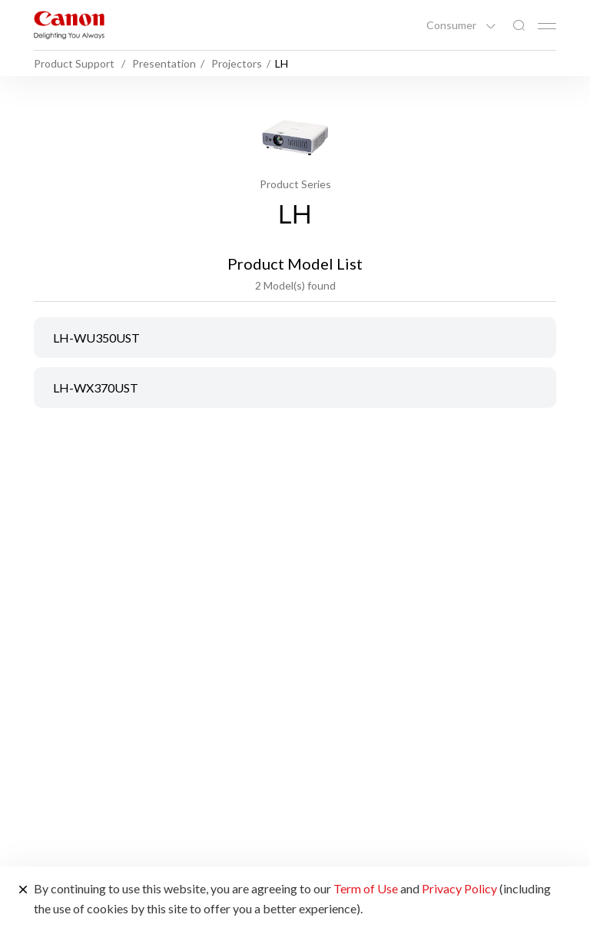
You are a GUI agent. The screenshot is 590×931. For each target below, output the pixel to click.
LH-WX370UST (95, 387)
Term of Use (365, 888)
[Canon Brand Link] (69, 25)
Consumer (452, 25)
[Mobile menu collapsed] (547, 26)
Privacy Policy (459, 888)
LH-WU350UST (96, 337)
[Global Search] (518, 25)
